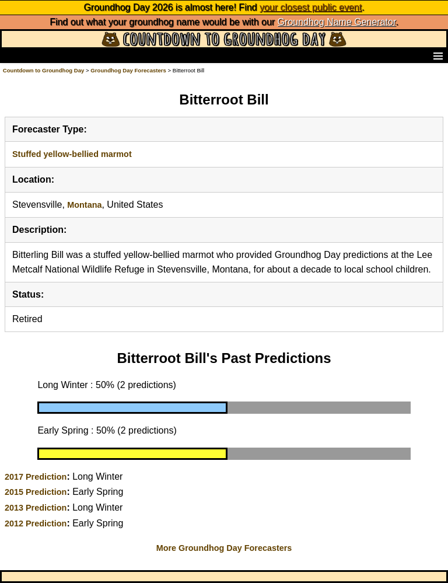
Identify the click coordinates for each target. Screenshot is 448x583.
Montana (84, 205)
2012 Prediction (35, 523)
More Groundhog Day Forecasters (224, 548)
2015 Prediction (35, 492)
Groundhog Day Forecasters (128, 70)
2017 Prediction (35, 476)
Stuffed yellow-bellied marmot (72, 154)
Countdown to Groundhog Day (44, 70)
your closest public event (311, 7)
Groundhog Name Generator (337, 22)
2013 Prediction (35, 507)
